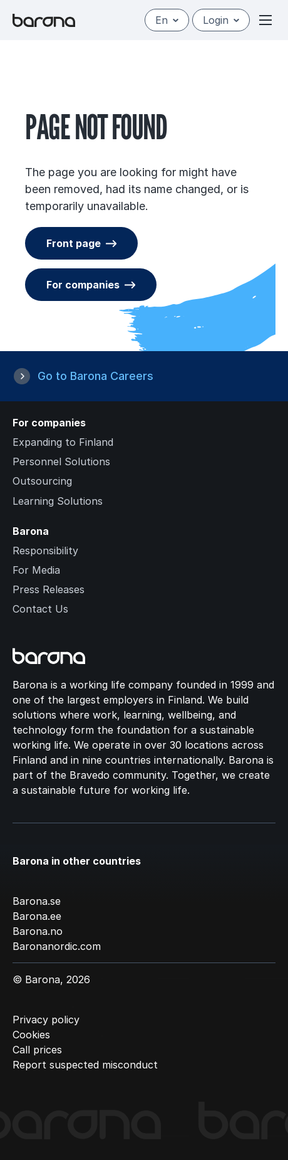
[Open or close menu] (265, 20)
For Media (36, 570)
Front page (73, 243)
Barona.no (38, 931)
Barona (31, 531)
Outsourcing (42, 481)
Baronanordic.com (57, 946)
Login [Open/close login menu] (221, 20)
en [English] (166, 20)
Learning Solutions (58, 501)
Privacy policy (46, 1019)
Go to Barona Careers (95, 375)
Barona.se (37, 901)
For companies (83, 284)
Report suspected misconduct (85, 1064)
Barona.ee (37, 916)
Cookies (31, 1034)
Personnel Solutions (61, 461)
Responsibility (45, 550)
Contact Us (40, 609)
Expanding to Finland (63, 442)
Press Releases (49, 589)
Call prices (37, 1049)
